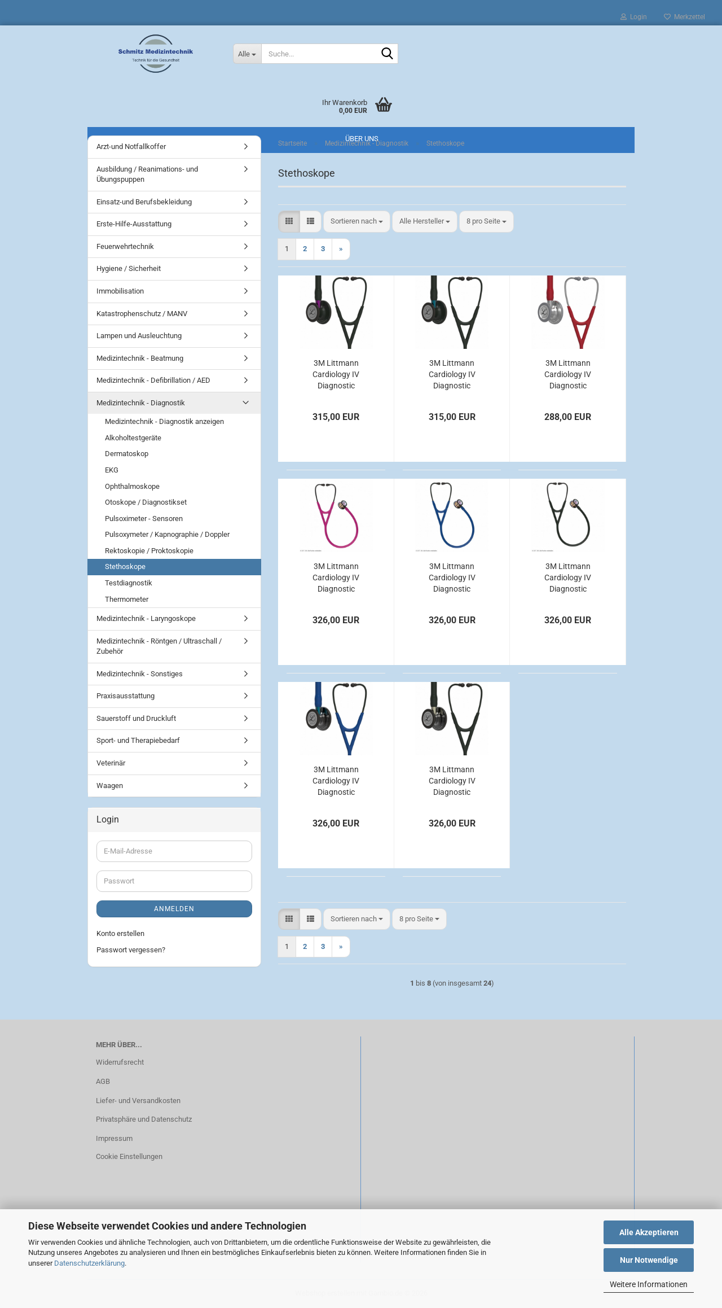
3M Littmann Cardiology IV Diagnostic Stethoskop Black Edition (336, 374)
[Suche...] (247, 53)
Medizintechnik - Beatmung (139, 358)
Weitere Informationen (649, 1284)
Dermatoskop (126, 453)
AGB (103, 1081)
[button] (289, 222)
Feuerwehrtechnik (125, 246)
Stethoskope (125, 566)
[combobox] (356, 222)
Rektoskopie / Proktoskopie (149, 550)
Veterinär (110, 763)
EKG (111, 470)
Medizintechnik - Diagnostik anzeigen (164, 421)
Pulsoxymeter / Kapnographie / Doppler (167, 534)
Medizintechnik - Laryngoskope (146, 618)
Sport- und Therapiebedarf (138, 740)
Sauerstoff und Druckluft (136, 718)
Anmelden (174, 909)
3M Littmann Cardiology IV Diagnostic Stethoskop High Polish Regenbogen (336, 578)
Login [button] (633, 17)
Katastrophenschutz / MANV (141, 313)
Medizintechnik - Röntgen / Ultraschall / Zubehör (159, 646)
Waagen (109, 785)
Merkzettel (684, 17)
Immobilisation (120, 291)
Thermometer (126, 599)
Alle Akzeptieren (649, 1232)
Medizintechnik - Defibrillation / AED (153, 380)
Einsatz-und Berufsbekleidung (144, 202)
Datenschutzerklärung (89, 1263)
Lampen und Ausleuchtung (139, 335)
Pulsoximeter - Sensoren (144, 518)
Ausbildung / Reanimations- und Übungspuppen (147, 174)
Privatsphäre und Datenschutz (144, 1119)
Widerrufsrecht (120, 1062)
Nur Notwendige (649, 1260)
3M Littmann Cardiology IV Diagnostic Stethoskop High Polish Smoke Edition (336, 781)
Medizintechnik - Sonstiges (139, 674)
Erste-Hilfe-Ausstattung (133, 224)
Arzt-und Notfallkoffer (131, 146)
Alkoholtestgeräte (133, 438)
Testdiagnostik (128, 583)
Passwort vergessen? (130, 950)
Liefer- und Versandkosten (138, 1100)
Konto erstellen (120, 933)
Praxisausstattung (125, 696)
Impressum (114, 1138)
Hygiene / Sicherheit (128, 268)
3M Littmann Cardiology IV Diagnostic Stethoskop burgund (567, 374)
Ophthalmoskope (132, 486)
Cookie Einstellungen (129, 1156)
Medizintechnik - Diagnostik (140, 403)
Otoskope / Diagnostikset (146, 502)
